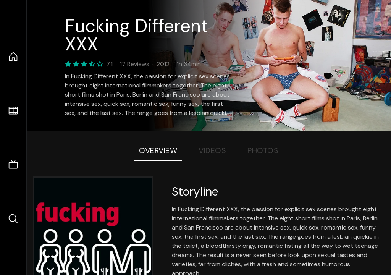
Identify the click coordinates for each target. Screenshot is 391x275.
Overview (158, 150)
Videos (212, 150)
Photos (262, 150)
